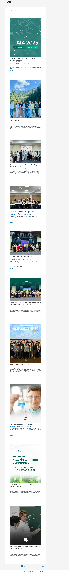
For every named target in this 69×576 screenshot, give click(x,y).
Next (43, 566)
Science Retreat (14, 120)
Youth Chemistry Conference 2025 (19, 364)
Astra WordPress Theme (41, 571)
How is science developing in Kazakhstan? (22, 424)
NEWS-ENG (18, 61)
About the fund (22, 2)
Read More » (12, 70)
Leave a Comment (13, 61)
